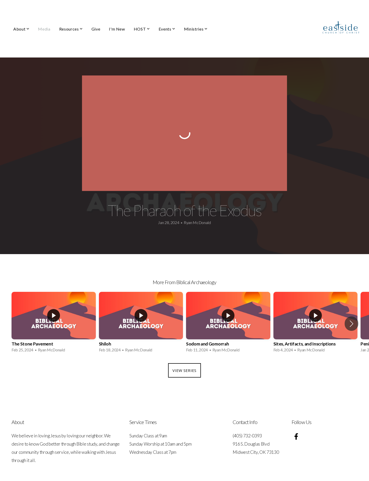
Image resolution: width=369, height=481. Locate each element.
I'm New (117, 28)
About (21, 28)
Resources (71, 28)
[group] (54, 323)
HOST (142, 28)
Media (44, 28)
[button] (351, 323)
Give (95, 28)
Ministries (196, 28)
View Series (184, 370)
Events (167, 28)
